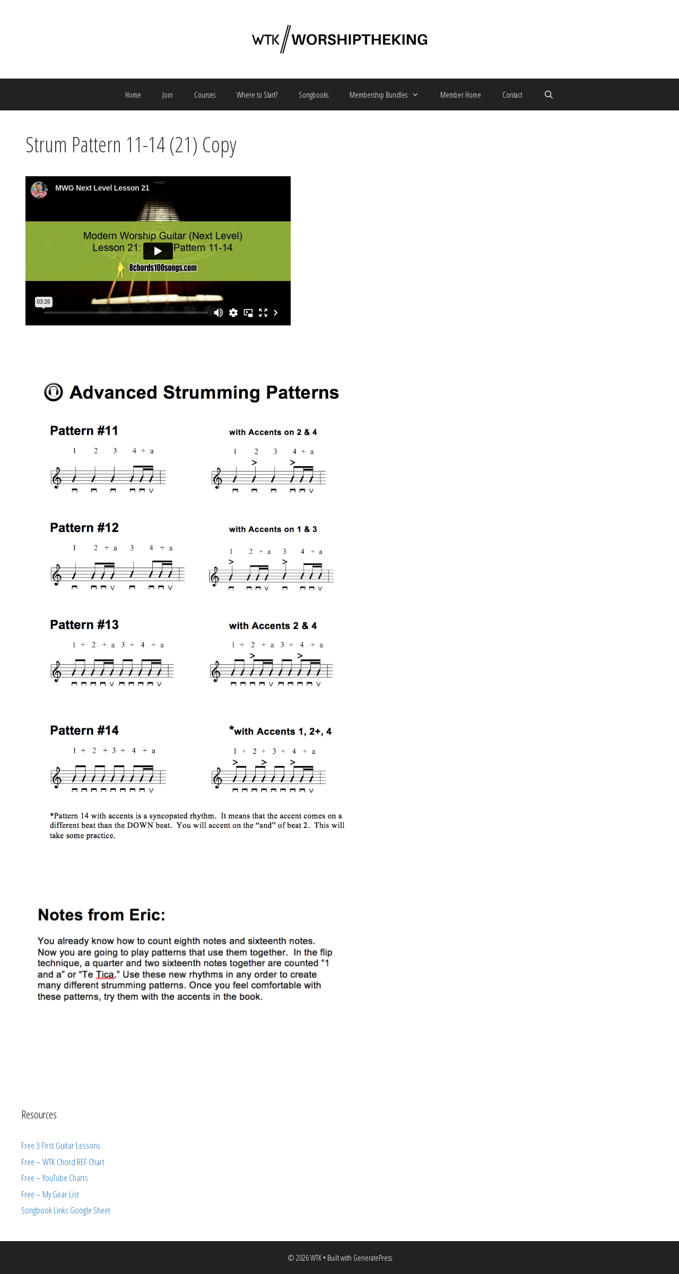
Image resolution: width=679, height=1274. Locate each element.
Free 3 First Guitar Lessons (60, 1145)
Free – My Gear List (50, 1194)
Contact (512, 94)
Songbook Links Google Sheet (65, 1210)
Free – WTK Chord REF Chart (63, 1162)
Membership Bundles (390, 94)
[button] (418, 94)
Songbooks (313, 94)
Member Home (460, 94)
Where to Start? (257, 94)
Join (167, 94)
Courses (204, 94)
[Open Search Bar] (548, 94)
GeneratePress (372, 1257)
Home (133, 94)
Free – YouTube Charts (54, 1178)
